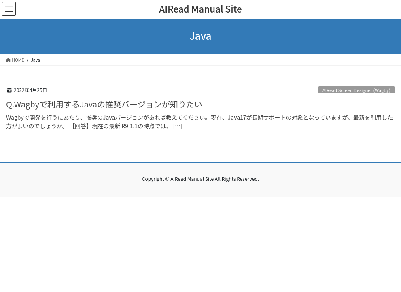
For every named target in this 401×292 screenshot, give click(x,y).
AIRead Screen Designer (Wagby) (356, 90)
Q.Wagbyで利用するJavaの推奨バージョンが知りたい (104, 104)
